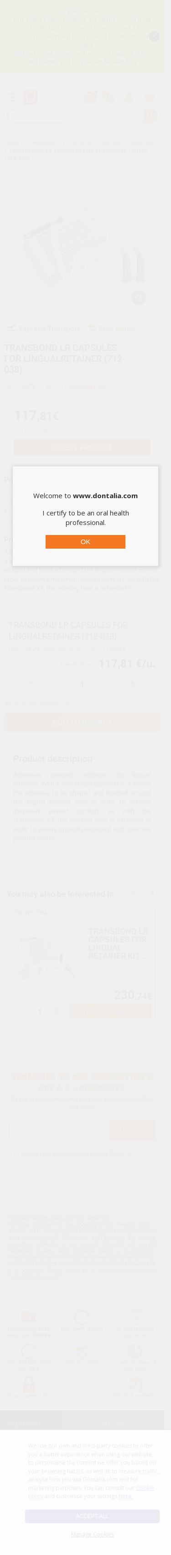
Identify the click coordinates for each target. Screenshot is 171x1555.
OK (86, 541)
